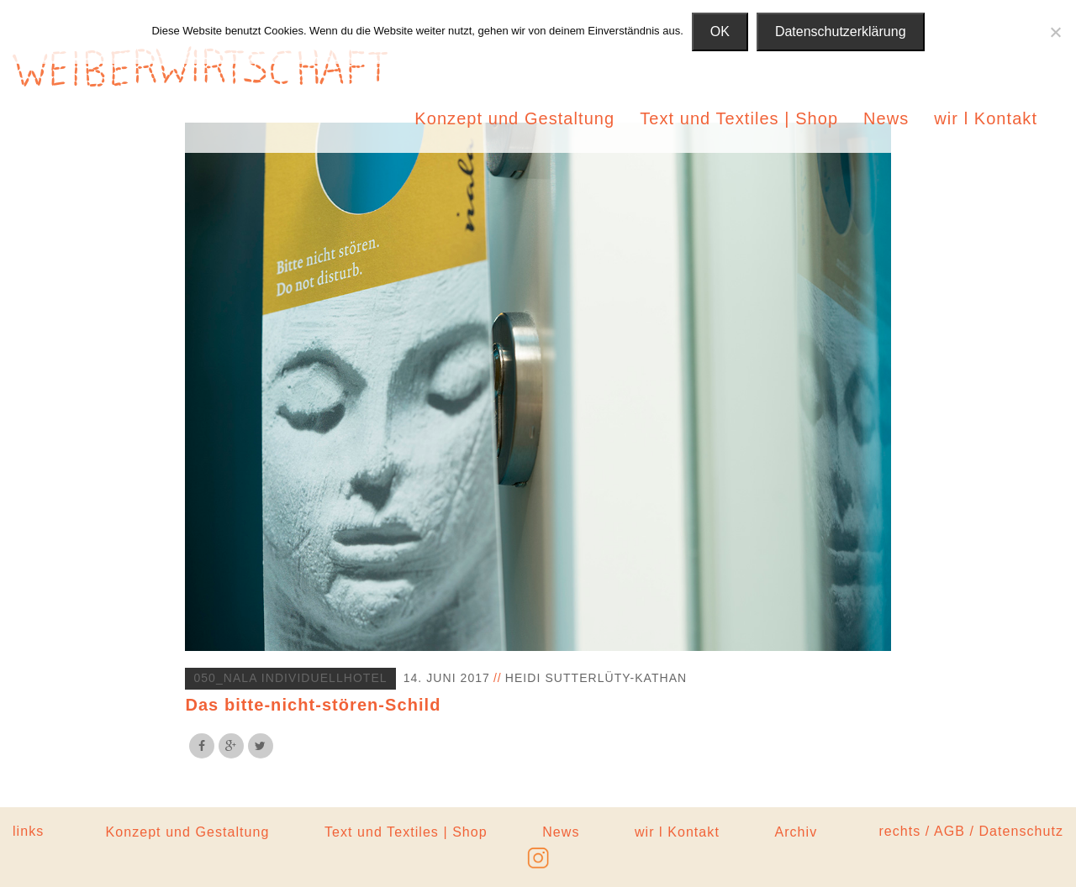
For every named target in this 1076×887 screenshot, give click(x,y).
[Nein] (1055, 32)
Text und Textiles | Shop (739, 118)
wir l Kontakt (985, 118)
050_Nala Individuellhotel (290, 678)
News (886, 118)
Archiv (795, 832)
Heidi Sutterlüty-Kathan (596, 678)
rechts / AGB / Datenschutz (970, 831)
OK (720, 31)
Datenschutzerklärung (840, 31)
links (28, 831)
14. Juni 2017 (447, 678)
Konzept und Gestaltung (514, 118)
